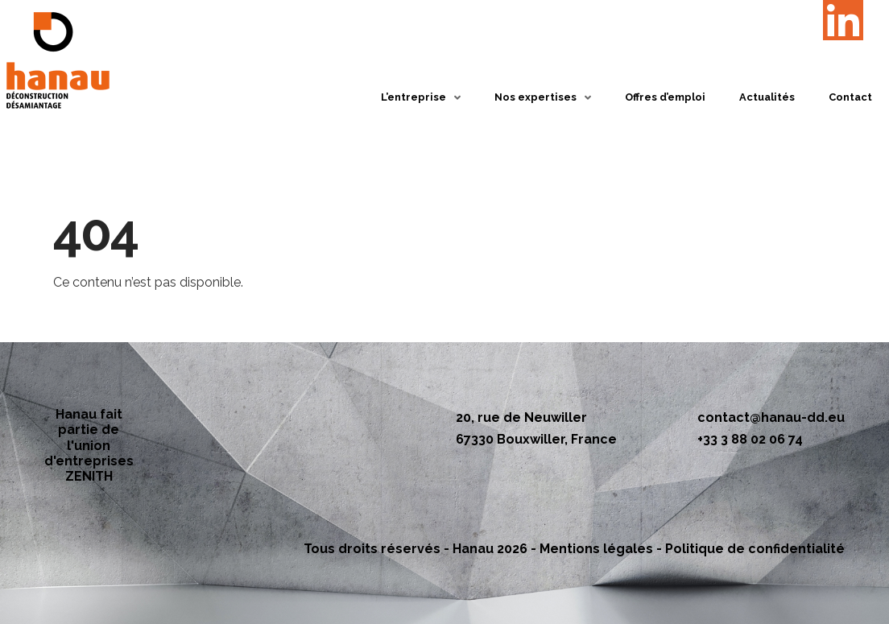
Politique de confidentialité (755, 548)
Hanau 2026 (490, 548)
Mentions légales (596, 548)
